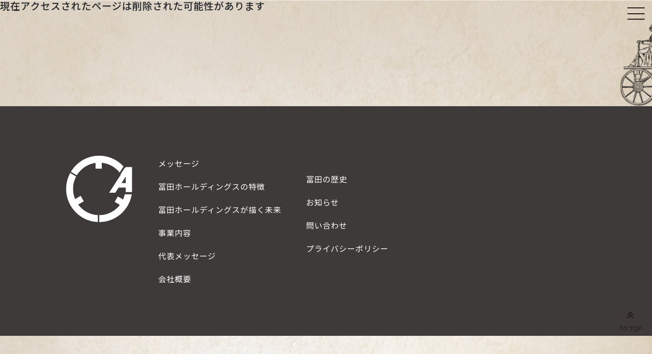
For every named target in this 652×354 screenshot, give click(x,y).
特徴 (211, 186)
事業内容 (174, 232)
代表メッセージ (187, 256)
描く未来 (220, 209)
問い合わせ (326, 225)
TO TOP (630, 319)
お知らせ (322, 202)
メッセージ (178, 163)
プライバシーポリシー (347, 248)
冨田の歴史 (326, 179)
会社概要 (174, 279)
